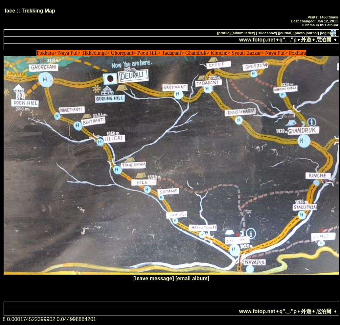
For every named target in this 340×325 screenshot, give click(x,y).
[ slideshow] (266, 33)
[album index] (243, 33)
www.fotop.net (257, 39)
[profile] (224, 33)
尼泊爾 (323, 39)
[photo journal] (306, 33)
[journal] (285, 33)
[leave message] (153, 278)
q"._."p (288, 39)
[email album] (192, 278)
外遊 (306, 39)
